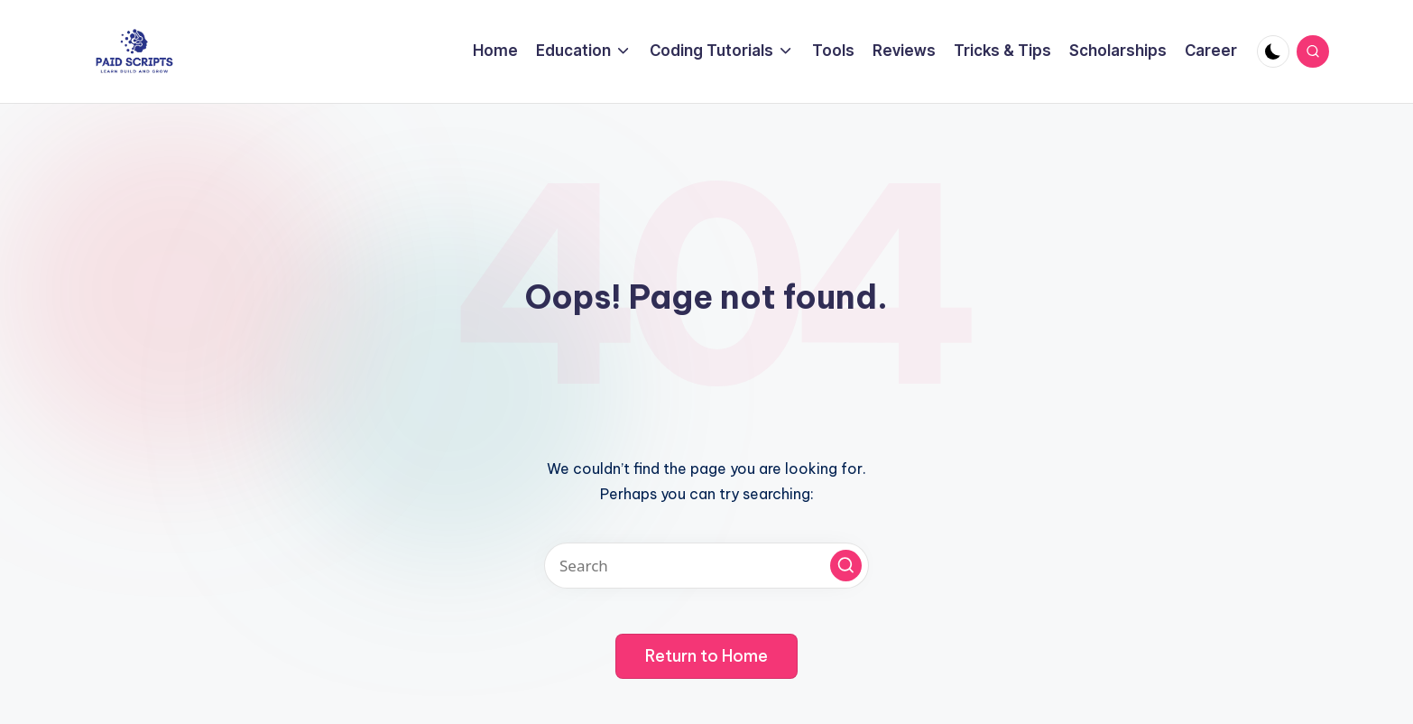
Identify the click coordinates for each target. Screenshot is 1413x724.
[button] (846, 565)
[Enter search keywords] (706, 566)
